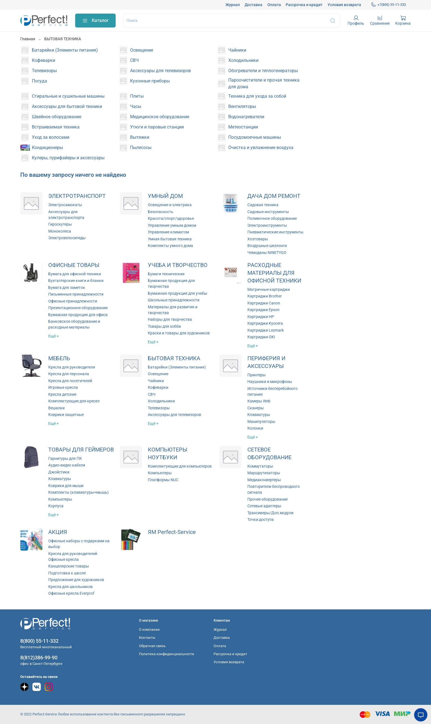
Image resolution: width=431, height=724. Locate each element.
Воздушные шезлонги (267, 245)
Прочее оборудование (267, 499)
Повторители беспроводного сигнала (273, 489)
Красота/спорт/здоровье (171, 218)
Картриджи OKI (261, 337)
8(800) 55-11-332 (39, 641)
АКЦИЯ (57, 532)
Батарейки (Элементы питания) (177, 367)
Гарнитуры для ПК (65, 458)
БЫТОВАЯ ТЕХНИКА (174, 358)
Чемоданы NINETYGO (267, 252)
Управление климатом (168, 232)
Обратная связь (152, 646)
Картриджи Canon (263, 303)
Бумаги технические (166, 274)
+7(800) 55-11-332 (388, 4)
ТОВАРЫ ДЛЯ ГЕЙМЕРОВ (81, 449)
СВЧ (152, 394)
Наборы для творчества (170, 319)
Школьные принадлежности (173, 300)
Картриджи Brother (264, 296)
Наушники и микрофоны (269, 381)
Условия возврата (344, 4)
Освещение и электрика (170, 205)
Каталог (95, 21)
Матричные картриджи (268, 289)
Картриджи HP (260, 316)
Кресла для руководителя (71, 367)
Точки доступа (260, 519)
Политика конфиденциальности (166, 654)
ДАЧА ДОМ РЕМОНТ (273, 196)
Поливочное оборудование (272, 218)
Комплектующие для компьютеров (180, 466)
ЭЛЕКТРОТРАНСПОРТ (77, 196)
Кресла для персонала (68, 374)
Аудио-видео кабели (66, 465)
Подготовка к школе (67, 573)
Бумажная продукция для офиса (78, 314)
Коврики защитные (66, 414)
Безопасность (160, 212)
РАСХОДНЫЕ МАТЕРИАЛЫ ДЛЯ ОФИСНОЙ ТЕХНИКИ (274, 273)
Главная (27, 39)
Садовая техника (262, 205)
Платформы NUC (163, 480)
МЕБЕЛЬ (59, 358)
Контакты (147, 637)
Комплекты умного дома (170, 245)
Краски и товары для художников (179, 333)
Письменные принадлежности (75, 294)
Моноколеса (59, 231)
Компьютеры (60, 499)
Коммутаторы (260, 466)
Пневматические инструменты (275, 232)
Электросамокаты (65, 205)
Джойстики (58, 472)
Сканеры (255, 408)
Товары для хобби (164, 326)
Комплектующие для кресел (74, 401)
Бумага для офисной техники (74, 274)
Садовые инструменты (268, 212)
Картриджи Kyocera (265, 323)
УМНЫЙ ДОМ (165, 196)
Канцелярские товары (68, 566)
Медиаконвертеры (264, 480)
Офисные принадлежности (72, 301)
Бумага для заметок (66, 287)
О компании (149, 629)
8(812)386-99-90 (38, 657)
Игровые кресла (63, 387)
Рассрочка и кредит (304, 4)
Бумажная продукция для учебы (177, 293)
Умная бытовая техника (170, 239)
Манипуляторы (261, 421)
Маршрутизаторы (263, 473)
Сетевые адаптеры (264, 506)
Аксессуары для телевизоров (174, 414)
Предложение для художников (76, 579)
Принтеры (256, 375)
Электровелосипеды (67, 238)
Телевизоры (159, 408)
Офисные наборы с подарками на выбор (79, 544)
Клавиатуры (258, 414)
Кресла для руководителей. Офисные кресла (73, 556)
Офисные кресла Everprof (71, 593)
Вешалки (56, 408)
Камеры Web (258, 401)
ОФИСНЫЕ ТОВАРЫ (73, 265)
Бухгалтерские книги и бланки (75, 280)
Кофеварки (158, 387)
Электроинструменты (267, 225)
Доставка (253, 4)
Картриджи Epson (263, 309)
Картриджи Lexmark (265, 330)
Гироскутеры (60, 224)
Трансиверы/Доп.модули (270, 513)
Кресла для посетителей (70, 381)
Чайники (156, 381)
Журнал (232, 4)
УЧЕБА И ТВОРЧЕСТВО (177, 265)
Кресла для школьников (70, 586)
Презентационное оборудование (78, 308)
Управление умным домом (172, 225)
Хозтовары (257, 239)
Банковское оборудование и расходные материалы (74, 324)
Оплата (274, 4)
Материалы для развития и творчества (172, 310)
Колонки (255, 428)
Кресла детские (62, 394)
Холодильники (161, 401)
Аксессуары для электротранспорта (66, 215)
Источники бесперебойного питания (272, 391)
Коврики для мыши (65, 485)
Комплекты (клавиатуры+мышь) (78, 492)
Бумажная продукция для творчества (171, 283)
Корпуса (56, 506)
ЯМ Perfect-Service (172, 532)
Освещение (158, 374)
